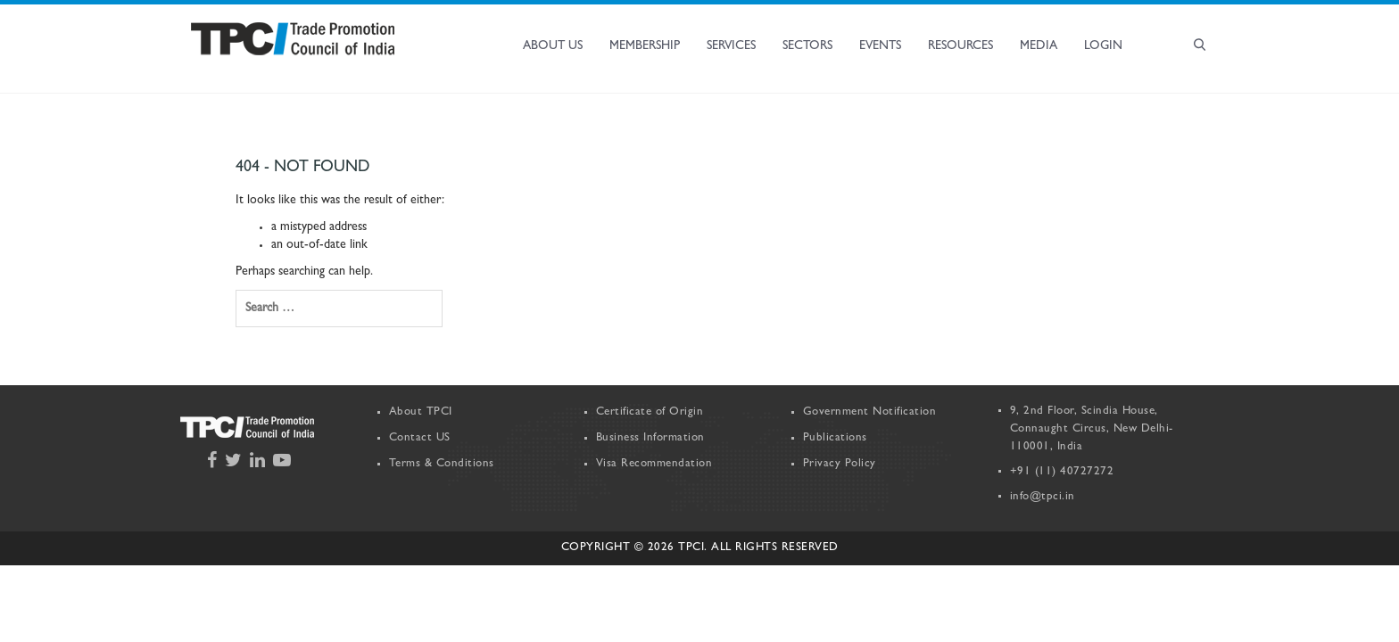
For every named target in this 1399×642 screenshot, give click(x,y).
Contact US (420, 438)
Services (731, 46)
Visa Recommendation (654, 464)
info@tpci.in (1042, 497)
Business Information (650, 438)
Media (1038, 46)
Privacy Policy (839, 464)
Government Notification (870, 412)
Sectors (807, 46)
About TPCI (420, 412)
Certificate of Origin (650, 412)
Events (880, 46)
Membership (644, 46)
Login (1103, 46)
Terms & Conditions (441, 464)
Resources (960, 46)
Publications (835, 438)
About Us (553, 46)
